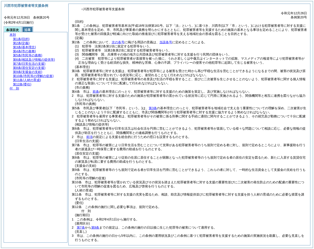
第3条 (153, 108)
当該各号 (165, 42)
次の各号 (118, 42)
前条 (96, 91)
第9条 (95, 227)
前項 (89, 137)
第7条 (81, 227)
